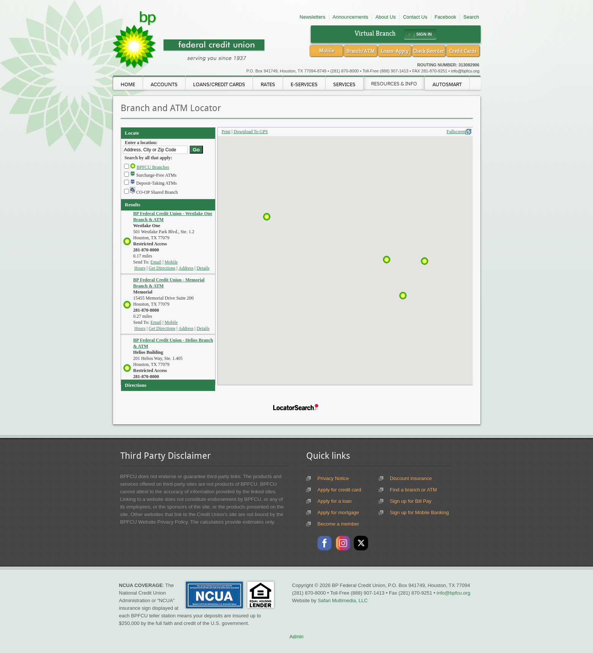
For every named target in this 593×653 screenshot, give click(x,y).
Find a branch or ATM (413, 490)
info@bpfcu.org (465, 71)
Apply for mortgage (338, 512)
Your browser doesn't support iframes (297, 260)
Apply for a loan (335, 501)
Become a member (338, 524)
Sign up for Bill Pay (411, 501)
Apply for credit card (340, 490)
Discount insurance (411, 478)
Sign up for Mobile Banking (419, 512)
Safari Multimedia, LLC (343, 600)
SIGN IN (424, 34)
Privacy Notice (333, 478)
